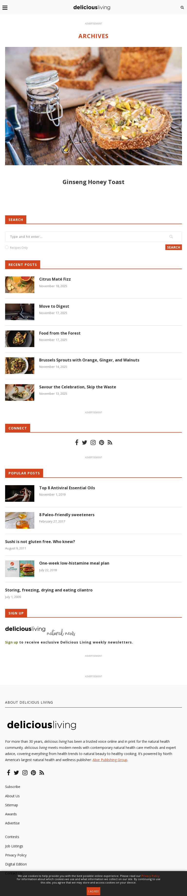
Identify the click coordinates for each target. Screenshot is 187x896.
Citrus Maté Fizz (55, 279)
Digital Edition (16, 864)
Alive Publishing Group (110, 760)
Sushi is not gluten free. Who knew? (40, 541)
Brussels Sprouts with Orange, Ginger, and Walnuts (89, 360)
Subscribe (12, 787)
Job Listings (14, 846)
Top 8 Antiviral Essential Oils (67, 488)
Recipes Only (19, 248)
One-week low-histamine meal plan (74, 563)
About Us (12, 796)
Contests (12, 837)
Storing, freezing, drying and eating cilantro (49, 590)
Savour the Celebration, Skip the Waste (77, 387)
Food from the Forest (60, 333)
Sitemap (11, 805)
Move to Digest (54, 306)
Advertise (12, 823)
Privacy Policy (16, 855)
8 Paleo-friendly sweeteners (66, 514)
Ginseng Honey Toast (93, 182)
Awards (11, 814)
